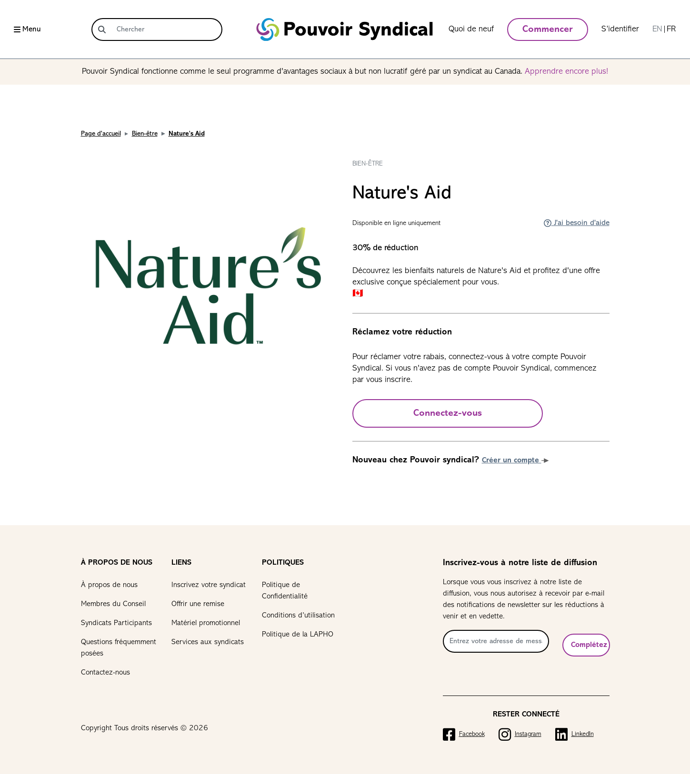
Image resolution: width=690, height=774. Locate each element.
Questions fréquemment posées (118, 647)
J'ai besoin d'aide (577, 223)
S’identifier (620, 29)
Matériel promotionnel (205, 623)
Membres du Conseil (113, 604)
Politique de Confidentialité (285, 590)
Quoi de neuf (471, 29)
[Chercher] (166, 29)
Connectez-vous (447, 413)
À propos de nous (109, 585)
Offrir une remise (197, 604)
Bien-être (145, 133)
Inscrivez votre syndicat (208, 585)
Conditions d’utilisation (298, 615)
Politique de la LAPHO (297, 634)
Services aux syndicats (207, 642)
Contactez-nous (105, 672)
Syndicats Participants (116, 623)
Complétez (589, 645)
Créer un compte (515, 460)
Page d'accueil (101, 133)
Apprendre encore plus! (566, 71)
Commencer (547, 29)
